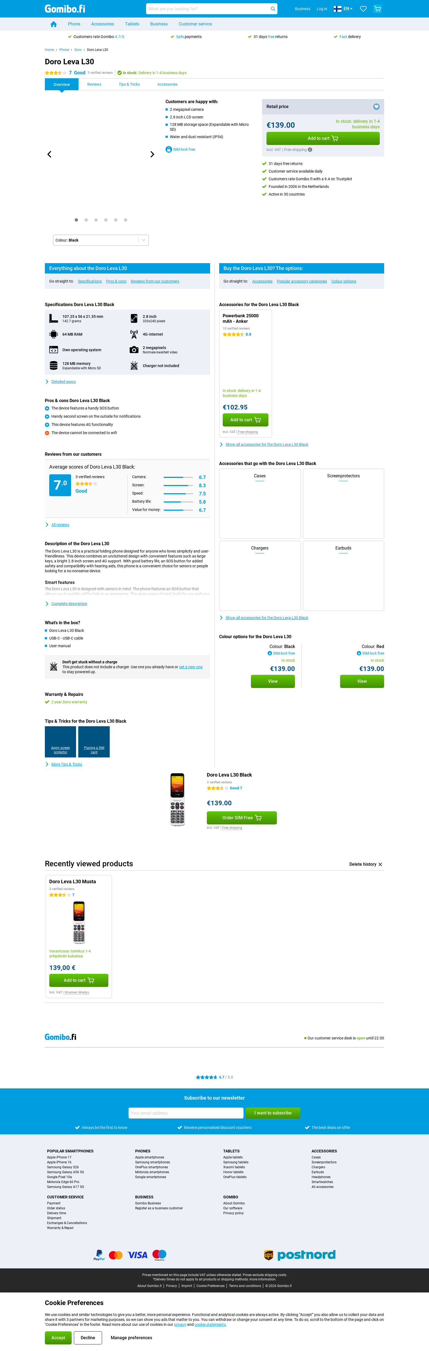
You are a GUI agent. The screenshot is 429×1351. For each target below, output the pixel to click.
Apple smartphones (149, 1157)
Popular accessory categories (302, 281)
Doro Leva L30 (97, 50)
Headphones (321, 1177)
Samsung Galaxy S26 (63, 1167)
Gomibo (230, 1197)
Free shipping (248, 432)
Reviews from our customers (155, 281)
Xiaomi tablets (234, 1167)
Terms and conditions (245, 1286)
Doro (78, 50)
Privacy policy (233, 1213)
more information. (263, 1279)
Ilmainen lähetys (77, 992)
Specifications (90, 281)
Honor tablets (233, 1172)
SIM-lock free (180, 149)
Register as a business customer (159, 1208)
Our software (232, 1208)
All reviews (57, 524)
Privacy (171, 1286)
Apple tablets (233, 1157)
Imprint (186, 1286)
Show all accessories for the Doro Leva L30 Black (263, 444)
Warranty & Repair (60, 1228)
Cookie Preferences (210, 1286)
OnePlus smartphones (151, 1167)
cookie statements (210, 1324)
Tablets (132, 24)
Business (159, 24)
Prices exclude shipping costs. (265, 1275)
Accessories (102, 24)
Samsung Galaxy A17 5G (65, 1187)
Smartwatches (322, 1182)
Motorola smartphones (152, 1172)
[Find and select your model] (211, 8)
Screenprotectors (324, 1162)
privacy (180, 1324)
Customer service (195, 24)
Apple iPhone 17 (59, 1157)
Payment (53, 1203)
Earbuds (318, 1172)
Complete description (66, 604)
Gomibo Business (148, 1203)
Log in (322, 9)
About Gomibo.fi (149, 1286)
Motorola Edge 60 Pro (63, 1182)
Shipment (54, 1218)
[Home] (53, 24)
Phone (74, 24)
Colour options (343, 281)
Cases (316, 1157)
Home (49, 50)
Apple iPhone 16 (59, 1162)
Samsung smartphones (152, 1162)
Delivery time (56, 1213)
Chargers (318, 1167)
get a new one (190, 667)
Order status (56, 1208)
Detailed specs (60, 381)
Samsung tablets (235, 1162)
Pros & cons (116, 281)
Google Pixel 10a (59, 1177)
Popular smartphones (70, 1151)
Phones (142, 1151)
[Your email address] (186, 1113)
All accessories (323, 1187)
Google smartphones (150, 1177)
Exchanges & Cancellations (67, 1223)
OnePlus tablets (235, 1177)
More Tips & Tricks (63, 764)
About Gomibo (234, 1203)
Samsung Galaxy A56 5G (65, 1172)
